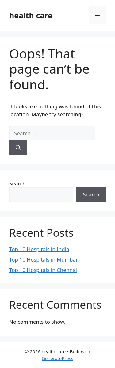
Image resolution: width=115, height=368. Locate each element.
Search (17, 183)
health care (30, 15)
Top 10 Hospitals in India (39, 249)
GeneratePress (57, 358)
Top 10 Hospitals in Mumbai (43, 259)
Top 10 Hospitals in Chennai (43, 269)
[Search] (18, 147)
